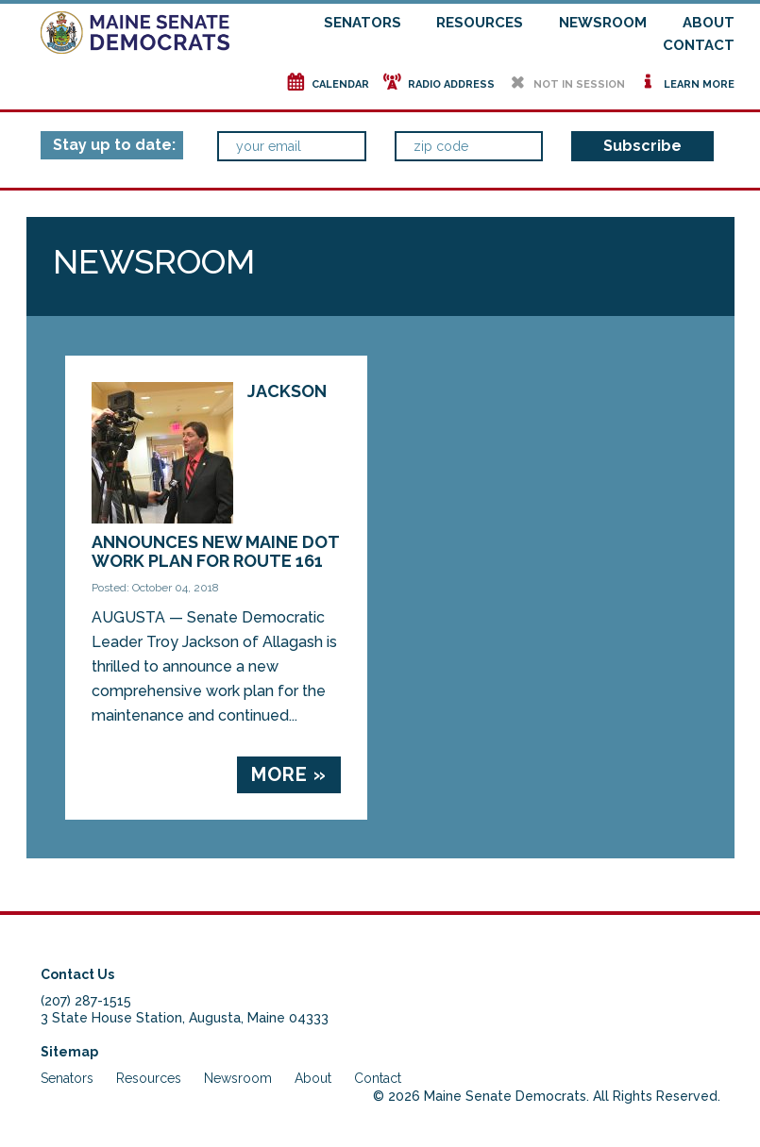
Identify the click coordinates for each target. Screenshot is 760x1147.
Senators (362, 22)
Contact (699, 45)
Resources (479, 22)
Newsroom (603, 22)
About (709, 22)
